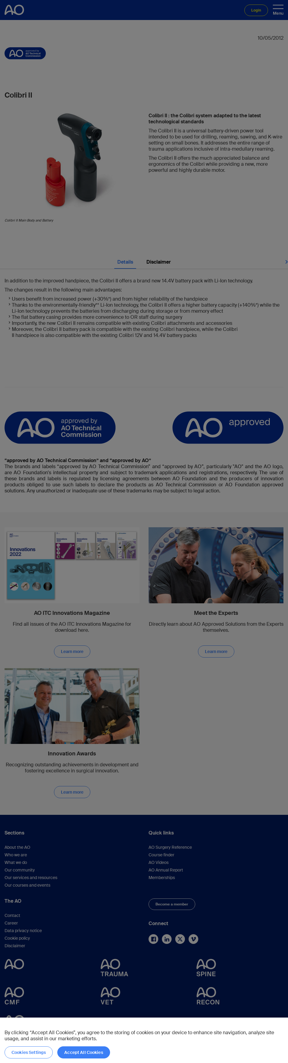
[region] (144, 1040)
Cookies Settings (29, 1052)
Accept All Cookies (83, 1052)
